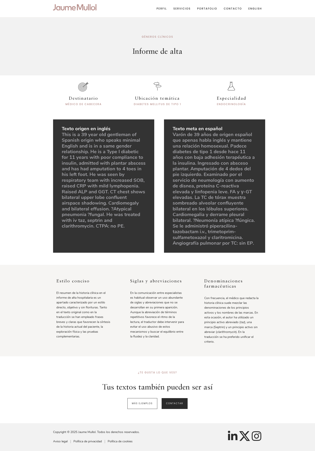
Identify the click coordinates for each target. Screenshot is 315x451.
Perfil (161, 8)
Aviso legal (60, 441)
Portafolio (207, 8)
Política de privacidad (87, 441)
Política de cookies (120, 441)
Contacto (233, 8)
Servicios (182, 8)
